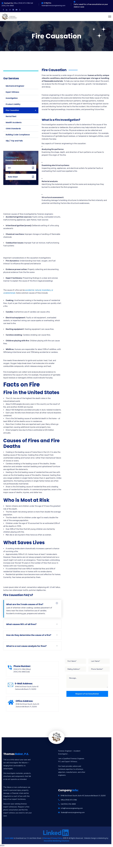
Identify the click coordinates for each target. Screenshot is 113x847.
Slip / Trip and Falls (14, 140)
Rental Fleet (11, 116)
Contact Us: (8, 3)
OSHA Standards (13, 128)
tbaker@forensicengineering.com (53, 6)
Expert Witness (12, 92)
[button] (76, 159)
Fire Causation (12, 110)
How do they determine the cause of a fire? (28, 635)
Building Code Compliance (18, 134)
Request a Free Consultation (87, 694)
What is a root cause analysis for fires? (26, 646)
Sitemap (46, 838)
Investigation (12, 98)
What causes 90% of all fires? (21, 624)
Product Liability (13, 104)
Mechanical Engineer (15, 86)
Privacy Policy (56, 838)
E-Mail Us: (47, 3)
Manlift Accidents (14, 122)
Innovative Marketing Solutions (56, 841)
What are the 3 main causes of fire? (24, 604)
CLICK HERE (9, 838)
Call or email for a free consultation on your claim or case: (91, 5)
